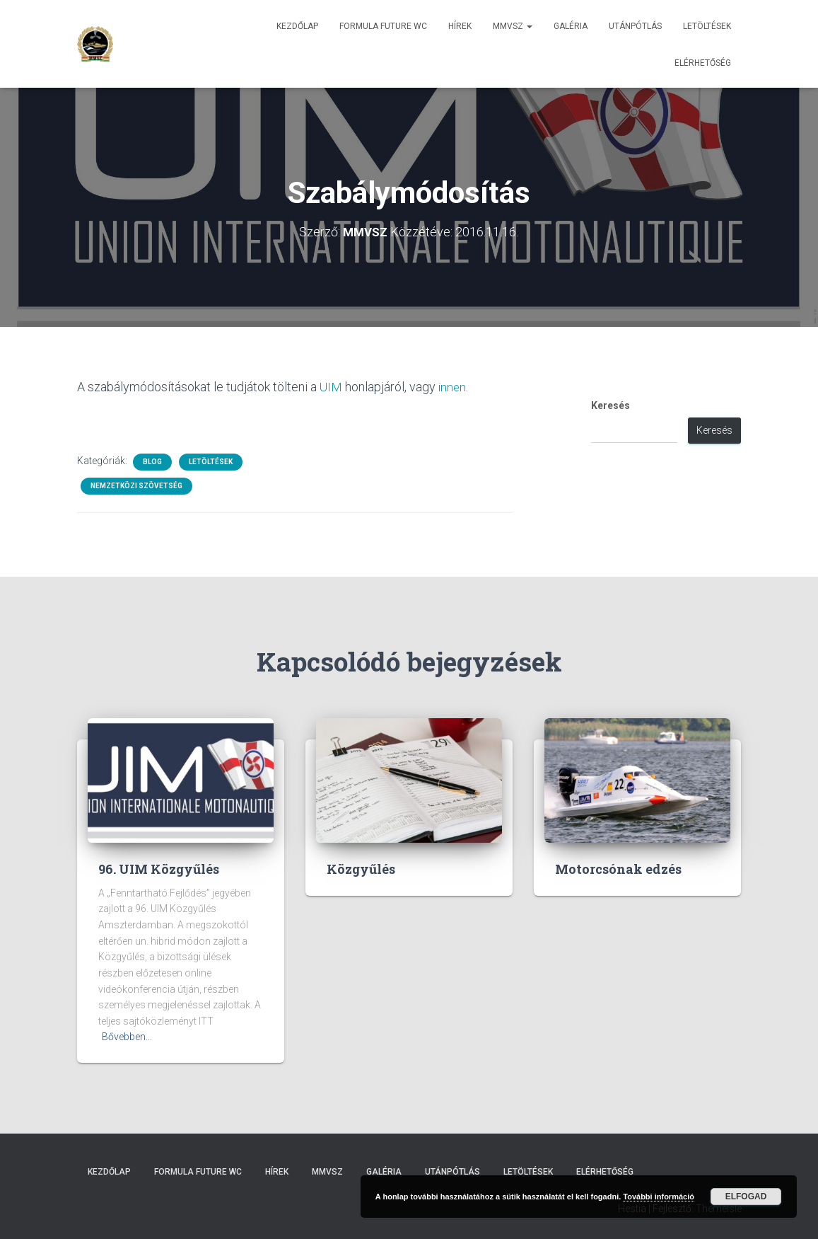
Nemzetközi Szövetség (136, 485)
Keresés (610, 405)
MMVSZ (512, 26)
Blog (152, 461)
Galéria (571, 26)
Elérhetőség (702, 63)
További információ (658, 1196)
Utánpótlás (635, 26)
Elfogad (746, 1196)
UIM (331, 386)
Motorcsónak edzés (618, 868)
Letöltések (707, 26)
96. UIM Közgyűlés (158, 868)
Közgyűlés (361, 868)
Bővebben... (127, 1036)
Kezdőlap (297, 26)
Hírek (460, 26)
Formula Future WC (383, 26)
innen (452, 386)
